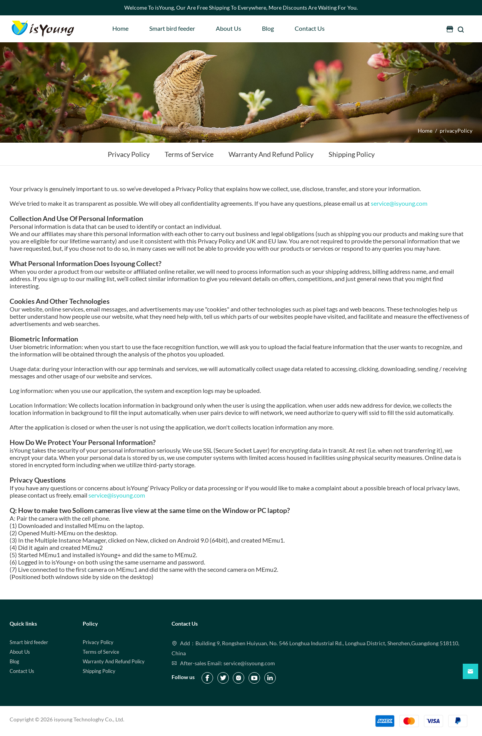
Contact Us (310, 28)
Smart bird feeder (172, 28)
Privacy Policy (98, 642)
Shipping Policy (99, 671)
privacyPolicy (456, 130)
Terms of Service (101, 652)
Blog (268, 28)
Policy (90, 623)
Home (120, 28)
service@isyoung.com (399, 203)
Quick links (23, 623)
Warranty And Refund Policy (114, 661)
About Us (228, 28)
